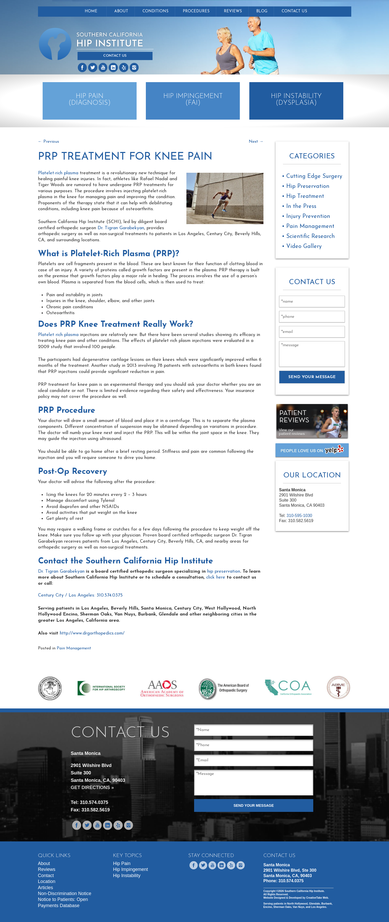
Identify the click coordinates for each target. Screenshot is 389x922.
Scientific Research (310, 236)
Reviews (233, 11)
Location (46, 881)
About (121, 11)
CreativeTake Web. (317, 897)
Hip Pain (121, 863)
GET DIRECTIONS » (92, 787)
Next (256, 142)
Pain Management (74, 648)
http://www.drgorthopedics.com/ (92, 633)
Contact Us (115, 56)
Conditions (155, 11)
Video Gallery (304, 246)
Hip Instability (126, 875)
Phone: (283, 881)
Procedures (196, 11)
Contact (46, 875)
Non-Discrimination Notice (64, 893)
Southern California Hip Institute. (304, 891)
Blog (261, 11)
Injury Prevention (308, 216)
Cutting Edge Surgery (314, 176)
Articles (45, 887)
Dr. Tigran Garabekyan (121, 228)
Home (91, 11)
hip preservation (223, 571)
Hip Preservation (307, 186)
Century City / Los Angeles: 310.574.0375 (80, 595)
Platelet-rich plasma (58, 173)
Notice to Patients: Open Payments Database (63, 902)
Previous (48, 142)
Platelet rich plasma (58, 334)
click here (215, 577)
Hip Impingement (130, 869)
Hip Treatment (305, 196)
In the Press (301, 206)
